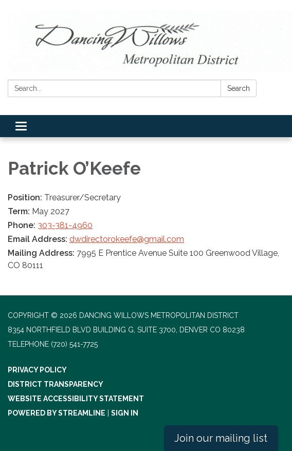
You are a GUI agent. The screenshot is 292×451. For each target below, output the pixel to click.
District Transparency (55, 384)
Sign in (124, 413)
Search (238, 88)
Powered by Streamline (56, 413)
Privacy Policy (37, 370)
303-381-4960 (65, 225)
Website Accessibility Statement (76, 398)
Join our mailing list (220, 438)
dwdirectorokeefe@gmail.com (126, 239)
